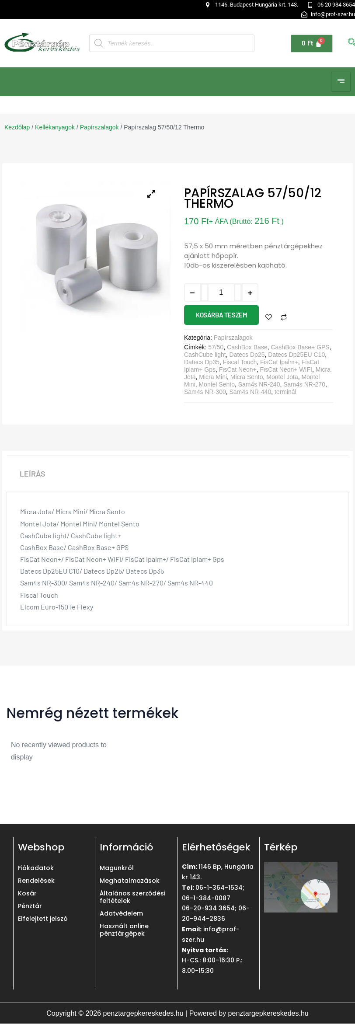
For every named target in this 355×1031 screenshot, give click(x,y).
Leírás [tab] (32, 473)
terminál (285, 391)
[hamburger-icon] (341, 81)
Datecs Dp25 (247, 354)
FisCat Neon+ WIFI (286, 369)
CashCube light (205, 354)
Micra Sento (246, 376)
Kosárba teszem (221, 315)
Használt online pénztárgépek (124, 930)
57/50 (215, 347)
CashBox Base (247, 347)
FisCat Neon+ (238, 369)
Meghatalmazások (130, 880)
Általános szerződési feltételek (132, 897)
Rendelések (36, 880)
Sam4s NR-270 (304, 384)
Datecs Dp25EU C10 (296, 354)
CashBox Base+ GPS (300, 347)
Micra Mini (213, 376)
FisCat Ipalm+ (279, 362)
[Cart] (312, 43)
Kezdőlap (17, 127)
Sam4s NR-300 (205, 391)
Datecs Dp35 (201, 362)
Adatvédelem (121, 913)
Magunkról (117, 868)
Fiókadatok (36, 868)
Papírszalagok (99, 127)
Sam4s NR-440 (250, 391)
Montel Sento (216, 384)
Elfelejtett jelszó (43, 918)
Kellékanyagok (55, 127)
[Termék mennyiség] (221, 292)
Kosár (27, 893)
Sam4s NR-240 (259, 384)
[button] (79, 9)
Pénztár (30, 906)
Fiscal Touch (240, 362)
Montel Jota (282, 376)
